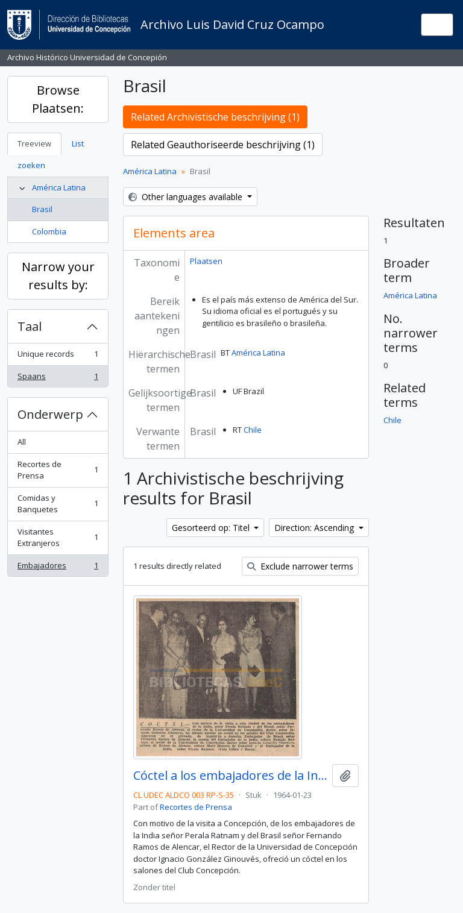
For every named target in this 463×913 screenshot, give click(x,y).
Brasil (42, 209)
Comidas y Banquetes (57, 503)
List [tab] (78, 143)
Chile (253, 429)
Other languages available (186, 196)
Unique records (57, 356)
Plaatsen (206, 261)
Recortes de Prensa (57, 470)
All (21, 441)
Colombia (49, 231)
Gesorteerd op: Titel (212, 527)
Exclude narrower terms (300, 566)
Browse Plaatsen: (58, 99)
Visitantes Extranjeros (57, 537)
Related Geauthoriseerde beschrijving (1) (223, 144)
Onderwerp (50, 414)
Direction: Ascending (315, 527)
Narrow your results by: (58, 276)
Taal (29, 326)
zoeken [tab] (31, 165)
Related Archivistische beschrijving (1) (215, 117)
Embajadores (57, 568)
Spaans (57, 379)
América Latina (59, 187)
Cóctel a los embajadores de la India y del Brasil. (230, 775)
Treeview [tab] (34, 143)
